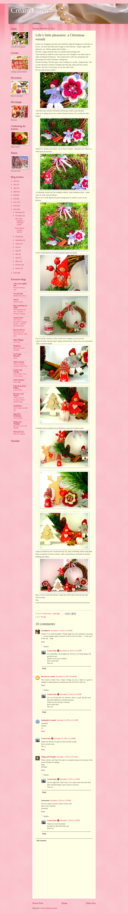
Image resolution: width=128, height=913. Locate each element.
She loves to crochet (48, 676)
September (19, 240)
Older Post (91, 903)
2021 (15, 188)
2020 (15, 192)
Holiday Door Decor (19, 296)
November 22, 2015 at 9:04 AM (66, 676)
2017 (15, 202)
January (18, 268)
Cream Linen (29, 10)
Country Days (18, 318)
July (17, 247)
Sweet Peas (16, 342)
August (18, 244)
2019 (15, 195)
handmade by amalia (48, 720)
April (17, 258)
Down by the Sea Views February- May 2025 (20, 334)
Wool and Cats (18, 432)
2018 (15, 199)
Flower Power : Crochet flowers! (20, 230)
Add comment (41, 840)
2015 (15, 209)
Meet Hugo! (17, 382)
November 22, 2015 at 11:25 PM (70, 694)
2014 (15, 273)
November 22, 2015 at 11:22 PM (67, 720)
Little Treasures (18, 380)
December (19, 212)
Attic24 (16, 300)
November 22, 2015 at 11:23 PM (70, 651)
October (18, 236)
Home (64, 903)
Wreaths (43, 617)
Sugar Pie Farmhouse (17, 415)
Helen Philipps (18, 340)
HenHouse (17, 346)
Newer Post (37, 903)
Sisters (15, 358)
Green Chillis (17, 390)
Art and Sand (18, 294)
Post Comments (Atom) (49, 908)
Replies (46, 646)
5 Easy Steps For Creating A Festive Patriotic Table (19, 400)
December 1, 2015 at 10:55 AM (67, 757)
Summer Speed (18, 302)
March (17, 261)
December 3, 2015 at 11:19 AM (60, 800)
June (17, 251)
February (18, 265)
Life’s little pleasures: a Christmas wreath (19, 222)
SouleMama (17, 406)
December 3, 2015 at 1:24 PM (70, 820)
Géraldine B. (45, 631)
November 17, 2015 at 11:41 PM (61, 631)
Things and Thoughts (48, 757)
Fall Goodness (17, 418)
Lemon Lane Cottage (17, 371)
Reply (43, 642)
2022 (15, 184)
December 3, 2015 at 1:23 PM (70, 779)
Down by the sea (19, 330)
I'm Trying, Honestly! (17, 355)
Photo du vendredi (19, 434)
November (19, 216)
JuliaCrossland (18, 362)
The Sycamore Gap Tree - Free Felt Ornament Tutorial (19, 312)
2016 (15, 206)
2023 (15, 181)
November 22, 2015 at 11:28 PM (64, 738)
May (17, 254)
